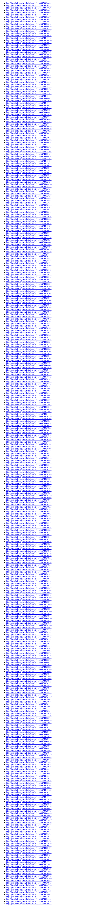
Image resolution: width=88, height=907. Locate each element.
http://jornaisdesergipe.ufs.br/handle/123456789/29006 (29, 604)
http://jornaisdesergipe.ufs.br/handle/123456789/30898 (29, 363)
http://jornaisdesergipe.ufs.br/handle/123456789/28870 (29, 237)
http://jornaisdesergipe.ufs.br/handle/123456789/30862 (29, 70)
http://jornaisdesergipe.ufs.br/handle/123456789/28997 (29, 771)
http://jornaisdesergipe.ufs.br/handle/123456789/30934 (29, 544)
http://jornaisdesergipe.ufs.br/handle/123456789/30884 (29, 374)
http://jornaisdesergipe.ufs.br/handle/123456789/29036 (29, 799)
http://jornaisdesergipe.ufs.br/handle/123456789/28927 (29, 309)
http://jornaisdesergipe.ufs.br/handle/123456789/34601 (29, 388)
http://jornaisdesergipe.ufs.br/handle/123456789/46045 (29, 38)
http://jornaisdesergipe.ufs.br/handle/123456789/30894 (29, 479)
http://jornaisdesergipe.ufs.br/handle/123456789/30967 (29, 674)
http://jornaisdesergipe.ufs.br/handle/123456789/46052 (29, 637)
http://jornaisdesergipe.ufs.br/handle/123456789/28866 (29, 126)
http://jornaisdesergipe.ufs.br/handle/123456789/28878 (29, 147)
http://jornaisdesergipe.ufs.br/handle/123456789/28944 (29, 356)
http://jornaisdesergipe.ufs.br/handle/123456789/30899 (29, 449)
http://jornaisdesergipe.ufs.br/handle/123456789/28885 (29, 186)
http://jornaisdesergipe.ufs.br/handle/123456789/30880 (29, 432)
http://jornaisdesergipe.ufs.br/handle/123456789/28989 (29, 804)
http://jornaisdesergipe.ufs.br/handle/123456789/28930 (29, 314)
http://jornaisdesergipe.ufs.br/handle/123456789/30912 (29, 451)
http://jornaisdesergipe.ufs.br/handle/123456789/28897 (29, 121)
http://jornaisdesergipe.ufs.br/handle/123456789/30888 (29, 460)
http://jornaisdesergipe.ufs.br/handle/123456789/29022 (29, 836)
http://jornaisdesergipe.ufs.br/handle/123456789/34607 (29, 894)
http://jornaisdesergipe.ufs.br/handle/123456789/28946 (29, 205)
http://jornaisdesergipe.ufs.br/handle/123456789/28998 (29, 806)
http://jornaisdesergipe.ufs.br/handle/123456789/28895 (29, 133)
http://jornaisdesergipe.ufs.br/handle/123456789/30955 (29, 558)
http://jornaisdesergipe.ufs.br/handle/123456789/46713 (29, 630)
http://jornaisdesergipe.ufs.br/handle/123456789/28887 (29, 87)
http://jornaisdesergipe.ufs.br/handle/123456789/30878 (29, 481)
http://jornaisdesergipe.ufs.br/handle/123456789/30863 (29, 68)
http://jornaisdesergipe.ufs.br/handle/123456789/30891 (29, 472)
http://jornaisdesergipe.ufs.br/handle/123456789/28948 (29, 300)
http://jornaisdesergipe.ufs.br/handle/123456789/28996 (29, 609)
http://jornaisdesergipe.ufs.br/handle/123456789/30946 (29, 537)
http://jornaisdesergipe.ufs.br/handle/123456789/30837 (29, 33)
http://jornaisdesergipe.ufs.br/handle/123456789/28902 (29, 289)
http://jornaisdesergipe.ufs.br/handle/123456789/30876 (29, 409)
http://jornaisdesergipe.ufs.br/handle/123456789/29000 (29, 739)
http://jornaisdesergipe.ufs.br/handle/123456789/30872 (29, 17)
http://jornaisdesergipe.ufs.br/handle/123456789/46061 (29, 769)
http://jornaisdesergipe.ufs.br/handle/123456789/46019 (29, 149)
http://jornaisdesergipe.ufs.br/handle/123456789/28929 (29, 217)
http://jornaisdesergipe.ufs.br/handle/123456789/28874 (29, 140)
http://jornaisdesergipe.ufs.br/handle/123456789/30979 (29, 892)
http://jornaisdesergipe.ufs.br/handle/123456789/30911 (28, 523)
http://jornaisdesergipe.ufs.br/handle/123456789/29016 (29, 825)
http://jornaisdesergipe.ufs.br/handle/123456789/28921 (29, 263)
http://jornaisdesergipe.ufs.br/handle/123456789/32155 (29, 145)
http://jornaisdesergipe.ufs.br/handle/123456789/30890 (29, 419)
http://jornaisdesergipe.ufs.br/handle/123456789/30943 (29, 435)
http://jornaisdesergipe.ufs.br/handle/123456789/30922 (29, 507)
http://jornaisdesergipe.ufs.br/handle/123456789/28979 (29, 683)
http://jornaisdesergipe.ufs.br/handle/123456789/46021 (29, 161)
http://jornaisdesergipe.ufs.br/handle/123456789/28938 (29, 344)
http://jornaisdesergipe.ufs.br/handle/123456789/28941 (29, 293)
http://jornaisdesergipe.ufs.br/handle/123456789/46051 (29, 381)
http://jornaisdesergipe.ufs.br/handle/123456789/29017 (29, 801)
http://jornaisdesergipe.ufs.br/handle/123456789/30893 (29, 430)
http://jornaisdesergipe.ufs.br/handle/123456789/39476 (29, 370)
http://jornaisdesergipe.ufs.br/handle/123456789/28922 (29, 131)
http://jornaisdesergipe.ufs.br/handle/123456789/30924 (29, 360)
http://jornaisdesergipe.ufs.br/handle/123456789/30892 (29, 511)
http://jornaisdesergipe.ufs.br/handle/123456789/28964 (29, 627)
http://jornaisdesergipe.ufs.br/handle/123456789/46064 (29, 797)
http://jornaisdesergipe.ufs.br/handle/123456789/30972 (29, 883)
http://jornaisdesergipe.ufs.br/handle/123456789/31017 (29, 897)
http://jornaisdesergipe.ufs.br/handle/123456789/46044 (29, 12)
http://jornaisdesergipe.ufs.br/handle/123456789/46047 (29, 59)
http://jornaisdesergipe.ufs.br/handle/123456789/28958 (29, 613)
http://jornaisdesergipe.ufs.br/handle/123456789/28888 (29, 200)
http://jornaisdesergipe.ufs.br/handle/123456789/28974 (29, 718)
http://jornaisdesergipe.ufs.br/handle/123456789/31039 (29, 887)
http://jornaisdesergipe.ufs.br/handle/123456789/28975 (29, 753)
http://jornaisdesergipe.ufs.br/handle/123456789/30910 (29, 437)
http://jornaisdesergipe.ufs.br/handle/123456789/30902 (29, 463)
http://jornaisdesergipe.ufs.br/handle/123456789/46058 (29, 741)
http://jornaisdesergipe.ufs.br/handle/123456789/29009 (29, 672)
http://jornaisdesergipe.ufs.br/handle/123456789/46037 (29, 226)
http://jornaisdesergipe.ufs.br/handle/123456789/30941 (29, 465)
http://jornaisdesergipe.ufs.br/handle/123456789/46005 (29, 82)
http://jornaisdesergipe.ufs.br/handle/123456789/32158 (29, 709)
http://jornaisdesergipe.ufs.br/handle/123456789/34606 (29, 646)
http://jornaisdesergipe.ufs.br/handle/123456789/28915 (29, 277)
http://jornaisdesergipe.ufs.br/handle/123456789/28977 (29, 620)
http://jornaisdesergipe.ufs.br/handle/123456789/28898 (29, 247)
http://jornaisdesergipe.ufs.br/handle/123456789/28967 (29, 697)
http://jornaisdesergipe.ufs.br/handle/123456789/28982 (29, 737)
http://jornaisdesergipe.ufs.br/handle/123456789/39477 (29, 607)
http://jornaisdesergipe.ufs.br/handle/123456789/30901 (29, 386)
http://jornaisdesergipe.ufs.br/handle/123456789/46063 (29, 788)
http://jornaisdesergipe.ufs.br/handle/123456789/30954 (29, 579)
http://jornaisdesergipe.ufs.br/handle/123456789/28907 (29, 228)
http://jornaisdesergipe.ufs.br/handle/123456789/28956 (29, 711)
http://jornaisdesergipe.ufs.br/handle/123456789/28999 (29, 667)
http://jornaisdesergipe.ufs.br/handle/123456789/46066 (29, 813)
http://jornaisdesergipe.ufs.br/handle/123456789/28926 (29, 240)
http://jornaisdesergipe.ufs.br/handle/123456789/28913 (29, 270)
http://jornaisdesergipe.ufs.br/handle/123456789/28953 (29, 335)
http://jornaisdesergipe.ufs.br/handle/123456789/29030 (29, 855)
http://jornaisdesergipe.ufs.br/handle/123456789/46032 (29, 47)
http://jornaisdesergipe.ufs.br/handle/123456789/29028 (29, 853)
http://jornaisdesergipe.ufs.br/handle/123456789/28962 (29, 730)
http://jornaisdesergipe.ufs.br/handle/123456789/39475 (29, 89)
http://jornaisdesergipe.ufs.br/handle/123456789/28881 (29, 84)
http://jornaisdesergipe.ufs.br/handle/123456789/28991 (29, 690)
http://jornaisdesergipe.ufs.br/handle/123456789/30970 (29, 616)
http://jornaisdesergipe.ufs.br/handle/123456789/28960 (29, 678)
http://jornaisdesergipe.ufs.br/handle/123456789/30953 (29, 425)
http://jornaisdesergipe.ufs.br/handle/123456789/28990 (29, 639)
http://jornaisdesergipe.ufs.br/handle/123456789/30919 (29, 542)
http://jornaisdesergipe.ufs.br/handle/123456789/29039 (29, 869)
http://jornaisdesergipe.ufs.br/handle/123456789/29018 (29, 829)
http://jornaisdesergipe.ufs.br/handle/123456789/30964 (29, 625)
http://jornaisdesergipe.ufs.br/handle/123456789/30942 (29, 551)
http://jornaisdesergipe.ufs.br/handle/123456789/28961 (29, 704)
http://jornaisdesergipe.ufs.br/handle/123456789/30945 (29, 572)
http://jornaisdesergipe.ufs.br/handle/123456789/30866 (29, 77)
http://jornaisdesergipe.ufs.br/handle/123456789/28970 (29, 602)
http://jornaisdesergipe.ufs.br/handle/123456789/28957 (29, 755)
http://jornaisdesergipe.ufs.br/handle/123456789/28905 (29, 207)
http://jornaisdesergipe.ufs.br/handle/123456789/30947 (29, 569)
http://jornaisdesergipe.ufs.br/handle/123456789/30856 (29, 45)
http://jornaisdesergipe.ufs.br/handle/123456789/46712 (29, 377)
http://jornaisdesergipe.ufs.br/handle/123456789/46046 (29, 56)
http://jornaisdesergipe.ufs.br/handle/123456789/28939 (29, 349)
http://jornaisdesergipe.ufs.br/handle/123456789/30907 (29, 407)
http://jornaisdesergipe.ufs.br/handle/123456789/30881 (29, 470)
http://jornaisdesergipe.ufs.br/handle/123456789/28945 (29, 323)
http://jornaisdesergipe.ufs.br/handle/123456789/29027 (29, 848)
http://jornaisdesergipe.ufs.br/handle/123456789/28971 (29, 634)
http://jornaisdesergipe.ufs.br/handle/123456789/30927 (29, 400)
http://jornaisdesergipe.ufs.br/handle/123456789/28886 (29, 261)
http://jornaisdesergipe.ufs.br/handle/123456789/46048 (29, 63)
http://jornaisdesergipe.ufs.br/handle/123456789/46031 (29, 43)
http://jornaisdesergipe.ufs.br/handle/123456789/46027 (29, 22)
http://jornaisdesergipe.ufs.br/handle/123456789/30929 (29, 446)
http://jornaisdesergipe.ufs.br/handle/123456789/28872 (29, 268)
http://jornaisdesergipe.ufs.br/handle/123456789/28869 (29, 212)
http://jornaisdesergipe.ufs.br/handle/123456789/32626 (29, 196)
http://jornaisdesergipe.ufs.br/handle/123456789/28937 (29, 337)
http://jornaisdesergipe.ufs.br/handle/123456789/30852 (29, 29)
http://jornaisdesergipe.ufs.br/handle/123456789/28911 (28, 256)
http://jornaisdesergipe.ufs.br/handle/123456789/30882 (29, 384)
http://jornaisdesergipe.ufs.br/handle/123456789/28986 (29, 702)
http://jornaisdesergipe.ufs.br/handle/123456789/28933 (29, 328)
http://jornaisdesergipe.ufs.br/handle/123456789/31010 (29, 901)
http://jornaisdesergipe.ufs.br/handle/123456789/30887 (29, 402)
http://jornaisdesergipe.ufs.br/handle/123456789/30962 (29, 514)
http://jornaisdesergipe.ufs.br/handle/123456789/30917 (29, 535)
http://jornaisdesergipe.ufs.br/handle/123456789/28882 (29, 191)
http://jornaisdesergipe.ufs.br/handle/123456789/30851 (29, 10)
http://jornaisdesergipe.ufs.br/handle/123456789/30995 (29, 880)
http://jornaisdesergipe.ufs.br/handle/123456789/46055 (29, 662)
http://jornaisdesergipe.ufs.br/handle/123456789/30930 (29, 509)
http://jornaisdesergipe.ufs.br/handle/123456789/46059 (29, 748)
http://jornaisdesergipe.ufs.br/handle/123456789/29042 (29, 876)
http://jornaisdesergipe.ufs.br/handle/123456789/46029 (29, 8)
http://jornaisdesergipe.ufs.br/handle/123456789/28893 (29, 219)
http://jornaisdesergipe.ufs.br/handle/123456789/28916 (29, 114)
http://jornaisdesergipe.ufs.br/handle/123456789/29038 (29, 832)
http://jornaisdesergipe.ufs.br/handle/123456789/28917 (29, 296)
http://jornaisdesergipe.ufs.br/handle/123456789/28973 (29, 685)
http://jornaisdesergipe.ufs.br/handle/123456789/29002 (29, 811)
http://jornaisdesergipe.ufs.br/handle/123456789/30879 (29, 372)
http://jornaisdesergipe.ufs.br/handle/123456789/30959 (29, 574)
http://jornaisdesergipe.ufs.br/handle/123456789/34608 (29, 899)
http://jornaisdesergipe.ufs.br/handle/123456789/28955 (29, 692)
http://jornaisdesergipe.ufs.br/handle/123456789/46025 (29, 193)
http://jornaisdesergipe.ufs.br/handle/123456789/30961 (29, 593)
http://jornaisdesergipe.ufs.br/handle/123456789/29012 (29, 732)
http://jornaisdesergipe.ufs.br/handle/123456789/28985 (29, 665)
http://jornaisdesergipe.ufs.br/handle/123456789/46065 (29, 808)
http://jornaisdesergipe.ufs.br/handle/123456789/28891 (29, 221)
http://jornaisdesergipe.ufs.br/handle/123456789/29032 (29, 860)
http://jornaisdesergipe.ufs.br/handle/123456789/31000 (29, 871)
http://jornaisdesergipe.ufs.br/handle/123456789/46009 (29, 112)
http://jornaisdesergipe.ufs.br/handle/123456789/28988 (29, 785)
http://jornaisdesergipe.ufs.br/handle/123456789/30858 (29, 54)
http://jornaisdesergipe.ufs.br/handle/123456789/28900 (29, 265)
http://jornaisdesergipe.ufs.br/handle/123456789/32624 (29, 182)
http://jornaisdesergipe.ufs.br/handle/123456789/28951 (29, 421)
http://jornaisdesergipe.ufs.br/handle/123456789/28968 (29, 723)
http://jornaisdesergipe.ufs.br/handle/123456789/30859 (29, 52)
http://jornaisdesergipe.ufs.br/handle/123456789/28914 (29, 326)
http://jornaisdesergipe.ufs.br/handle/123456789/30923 (29, 391)
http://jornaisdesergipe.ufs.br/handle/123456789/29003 (29, 699)
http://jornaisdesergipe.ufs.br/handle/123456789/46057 (29, 734)
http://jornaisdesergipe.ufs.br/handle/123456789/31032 (29, 890)
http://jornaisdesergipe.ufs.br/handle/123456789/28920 (29, 302)
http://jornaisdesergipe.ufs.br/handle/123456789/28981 (29, 641)
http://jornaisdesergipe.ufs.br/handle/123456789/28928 (29, 330)
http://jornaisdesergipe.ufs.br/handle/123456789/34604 (29, 412)
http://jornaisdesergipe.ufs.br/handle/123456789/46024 (29, 184)
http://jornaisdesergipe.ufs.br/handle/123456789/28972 (29, 660)
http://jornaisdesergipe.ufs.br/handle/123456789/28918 (29, 138)
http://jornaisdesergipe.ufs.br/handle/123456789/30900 (29, 497)
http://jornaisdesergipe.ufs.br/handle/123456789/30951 (29, 586)
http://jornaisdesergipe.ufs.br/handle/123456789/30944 (29, 546)
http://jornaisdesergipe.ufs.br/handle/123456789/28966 (29, 669)
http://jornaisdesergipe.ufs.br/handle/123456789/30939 (29, 530)
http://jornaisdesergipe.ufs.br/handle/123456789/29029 (29, 850)
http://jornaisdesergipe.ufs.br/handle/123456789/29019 (29, 818)
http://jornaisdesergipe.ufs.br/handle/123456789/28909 (29, 244)
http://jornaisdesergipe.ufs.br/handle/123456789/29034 (29, 713)
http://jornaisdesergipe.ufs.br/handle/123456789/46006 (29, 96)
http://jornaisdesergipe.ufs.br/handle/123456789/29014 (29, 764)
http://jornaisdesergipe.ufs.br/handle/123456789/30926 (29, 416)
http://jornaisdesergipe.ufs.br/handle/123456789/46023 (29, 172)
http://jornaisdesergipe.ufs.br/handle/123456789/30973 (29, 904)
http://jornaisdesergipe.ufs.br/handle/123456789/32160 (29, 725)
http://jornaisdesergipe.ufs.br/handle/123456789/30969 (29, 632)
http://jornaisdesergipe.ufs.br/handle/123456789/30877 (29, 453)
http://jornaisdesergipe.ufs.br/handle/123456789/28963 (29, 595)
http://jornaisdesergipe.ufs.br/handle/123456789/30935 (29, 565)
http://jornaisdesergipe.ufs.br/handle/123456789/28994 (29, 655)
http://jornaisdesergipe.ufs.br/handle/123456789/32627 (29, 203)
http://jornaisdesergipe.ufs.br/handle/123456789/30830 (29, 3)
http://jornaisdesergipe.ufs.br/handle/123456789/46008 (29, 103)
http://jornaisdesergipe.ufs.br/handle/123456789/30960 (29, 590)
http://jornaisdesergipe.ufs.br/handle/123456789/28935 (29, 347)
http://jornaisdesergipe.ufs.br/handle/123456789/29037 (29, 820)
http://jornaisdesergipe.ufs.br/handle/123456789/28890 (29, 110)
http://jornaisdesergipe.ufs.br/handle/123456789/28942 (29, 358)
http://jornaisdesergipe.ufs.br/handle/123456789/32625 (29, 189)
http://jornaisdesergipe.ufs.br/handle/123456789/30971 (29, 658)
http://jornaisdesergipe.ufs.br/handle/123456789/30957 (29, 588)
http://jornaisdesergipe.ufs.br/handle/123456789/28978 (29, 653)
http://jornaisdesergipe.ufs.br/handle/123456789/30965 (29, 681)
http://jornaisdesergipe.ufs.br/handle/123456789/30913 (29, 521)
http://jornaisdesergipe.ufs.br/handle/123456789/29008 (29, 676)
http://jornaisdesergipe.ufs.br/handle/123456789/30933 (29, 502)
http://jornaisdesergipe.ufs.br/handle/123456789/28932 (29, 282)
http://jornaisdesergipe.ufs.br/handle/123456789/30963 (29, 581)
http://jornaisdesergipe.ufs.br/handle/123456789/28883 (29, 258)
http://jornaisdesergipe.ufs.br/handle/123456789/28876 (29, 233)
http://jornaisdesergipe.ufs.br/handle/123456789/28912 (29, 319)
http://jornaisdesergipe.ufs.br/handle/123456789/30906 (29, 474)
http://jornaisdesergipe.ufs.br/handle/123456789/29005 (29, 706)
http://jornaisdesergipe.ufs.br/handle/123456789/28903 (29, 175)
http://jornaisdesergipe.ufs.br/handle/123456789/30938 (29, 444)
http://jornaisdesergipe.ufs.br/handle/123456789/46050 (29, 423)
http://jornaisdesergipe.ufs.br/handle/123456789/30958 (29, 583)
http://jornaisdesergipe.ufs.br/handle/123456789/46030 (29, 36)
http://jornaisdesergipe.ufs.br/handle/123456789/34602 (29, 395)
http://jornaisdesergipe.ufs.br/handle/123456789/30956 (29, 528)
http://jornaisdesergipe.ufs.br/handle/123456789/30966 (29, 597)
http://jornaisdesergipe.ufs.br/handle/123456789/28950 (29, 367)
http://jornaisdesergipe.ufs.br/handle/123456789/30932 (29, 428)
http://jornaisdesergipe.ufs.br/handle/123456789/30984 (29, 878)
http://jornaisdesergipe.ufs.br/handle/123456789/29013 (29, 778)
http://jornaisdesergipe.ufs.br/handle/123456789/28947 (29, 354)
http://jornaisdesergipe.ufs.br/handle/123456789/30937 (29, 560)
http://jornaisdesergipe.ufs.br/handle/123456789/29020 (29, 834)
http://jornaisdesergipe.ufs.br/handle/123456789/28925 (29, 333)
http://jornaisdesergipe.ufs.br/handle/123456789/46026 (29, 26)
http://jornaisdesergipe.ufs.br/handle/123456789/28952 (29, 456)
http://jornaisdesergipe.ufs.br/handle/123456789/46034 (29, 210)
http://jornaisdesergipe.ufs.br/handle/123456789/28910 (29, 312)
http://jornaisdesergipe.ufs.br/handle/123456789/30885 (29, 442)
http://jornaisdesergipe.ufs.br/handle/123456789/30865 (29, 75)
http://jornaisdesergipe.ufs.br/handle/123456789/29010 (29, 822)
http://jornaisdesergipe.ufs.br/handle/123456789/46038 (29, 231)
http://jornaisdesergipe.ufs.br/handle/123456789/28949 (29, 321)
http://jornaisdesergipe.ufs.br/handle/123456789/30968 (29, 688)
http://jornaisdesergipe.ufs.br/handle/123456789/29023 (29, 841)
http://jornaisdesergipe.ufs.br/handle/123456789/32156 (29, 154)
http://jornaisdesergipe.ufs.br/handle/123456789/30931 (29, 539)
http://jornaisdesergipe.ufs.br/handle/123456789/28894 (29, 284)
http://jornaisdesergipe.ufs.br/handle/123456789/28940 (29, 351)
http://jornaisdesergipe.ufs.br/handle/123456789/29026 (29, 843)
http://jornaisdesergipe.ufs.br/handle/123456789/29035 (29, 762)
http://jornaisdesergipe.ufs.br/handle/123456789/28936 (29, 340)
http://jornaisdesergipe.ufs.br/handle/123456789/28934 (29, 80)
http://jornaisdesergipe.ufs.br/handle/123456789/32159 (29, 716)
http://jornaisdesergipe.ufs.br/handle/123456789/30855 (29, 19)
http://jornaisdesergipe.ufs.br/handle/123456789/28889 (29, 272)
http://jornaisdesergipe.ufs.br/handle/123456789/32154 (29, 135)
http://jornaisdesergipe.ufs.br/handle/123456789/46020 (29, 156)
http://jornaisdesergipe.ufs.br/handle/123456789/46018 (29, 142)
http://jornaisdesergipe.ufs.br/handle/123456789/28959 (29, 623)
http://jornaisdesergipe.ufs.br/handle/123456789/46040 (29, 242)
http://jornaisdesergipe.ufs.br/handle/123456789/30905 (29, 393)
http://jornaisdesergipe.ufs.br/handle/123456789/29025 (29, 846)
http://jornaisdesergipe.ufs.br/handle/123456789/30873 (29, 108)
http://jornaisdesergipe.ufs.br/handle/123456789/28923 (29, 275)
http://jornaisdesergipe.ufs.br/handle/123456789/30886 (29, 477)
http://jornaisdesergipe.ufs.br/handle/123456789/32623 (29, 170)
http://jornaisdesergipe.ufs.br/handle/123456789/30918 (29, 484)
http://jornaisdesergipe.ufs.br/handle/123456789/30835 (29, 15)
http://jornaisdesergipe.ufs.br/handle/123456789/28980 (29, 767)
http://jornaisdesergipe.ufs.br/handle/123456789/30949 (29, 576)
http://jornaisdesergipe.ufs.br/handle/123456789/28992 (29, 743)
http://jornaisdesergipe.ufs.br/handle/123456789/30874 (29, 117)
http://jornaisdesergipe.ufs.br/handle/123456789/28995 (29, 727)
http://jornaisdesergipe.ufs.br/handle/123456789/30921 (29, 549)
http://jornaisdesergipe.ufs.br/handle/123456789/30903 (29, 379)
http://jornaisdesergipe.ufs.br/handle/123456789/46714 (29, 885)
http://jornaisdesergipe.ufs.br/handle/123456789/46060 (29, 757)
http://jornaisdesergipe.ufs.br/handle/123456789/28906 (29, 298)
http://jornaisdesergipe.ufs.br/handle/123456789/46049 (29, 365)
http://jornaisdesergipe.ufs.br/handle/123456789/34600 (29, 119)
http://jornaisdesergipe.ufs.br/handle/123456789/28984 (29, 611)
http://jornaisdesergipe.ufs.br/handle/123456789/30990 (29, 873)
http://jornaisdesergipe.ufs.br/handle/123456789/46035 (29, 214)
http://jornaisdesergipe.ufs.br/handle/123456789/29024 (29, 839)
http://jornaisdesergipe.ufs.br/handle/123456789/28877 (29, 279)
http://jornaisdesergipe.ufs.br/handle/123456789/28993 (29, 792)
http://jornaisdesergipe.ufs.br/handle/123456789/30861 (29, 61)
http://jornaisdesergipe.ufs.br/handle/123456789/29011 (28, 760)
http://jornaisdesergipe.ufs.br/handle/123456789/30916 (29, 467)
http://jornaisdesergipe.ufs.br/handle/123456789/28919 (29, 101)
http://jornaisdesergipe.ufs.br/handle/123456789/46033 (29, 198)
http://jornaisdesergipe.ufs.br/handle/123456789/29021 (29, 827)
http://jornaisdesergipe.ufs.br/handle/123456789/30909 (29, 488)
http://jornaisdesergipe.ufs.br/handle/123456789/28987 (29, 746)
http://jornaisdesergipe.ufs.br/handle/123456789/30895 (29, 525)
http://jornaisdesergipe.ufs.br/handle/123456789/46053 (29, 790)
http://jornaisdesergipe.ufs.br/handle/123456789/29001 (29, 651)
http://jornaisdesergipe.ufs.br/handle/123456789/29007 (29, 815)
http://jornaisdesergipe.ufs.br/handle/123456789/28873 (29, 105)
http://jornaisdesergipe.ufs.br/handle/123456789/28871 (29, 254)
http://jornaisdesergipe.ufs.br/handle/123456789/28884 (29, 291)
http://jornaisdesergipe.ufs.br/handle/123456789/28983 (29, 783)
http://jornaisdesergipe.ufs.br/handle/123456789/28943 (29, 305)
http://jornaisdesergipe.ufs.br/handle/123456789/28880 (29, 251)
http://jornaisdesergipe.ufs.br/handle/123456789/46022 (29, 166)
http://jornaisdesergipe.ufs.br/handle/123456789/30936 (29, 495)
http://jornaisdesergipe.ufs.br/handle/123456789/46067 (29, 862)
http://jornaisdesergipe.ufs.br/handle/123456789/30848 (29, 24)
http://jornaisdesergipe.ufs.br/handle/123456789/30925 (29, 516)
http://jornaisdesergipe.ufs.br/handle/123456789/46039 (29, 235)
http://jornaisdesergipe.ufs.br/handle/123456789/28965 (29, 648)
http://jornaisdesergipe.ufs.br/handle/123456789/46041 (29, 49)
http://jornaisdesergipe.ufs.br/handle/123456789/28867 (29, 159)
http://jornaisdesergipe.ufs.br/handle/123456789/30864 (29, 73)
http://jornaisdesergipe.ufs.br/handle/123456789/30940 (29, 562)
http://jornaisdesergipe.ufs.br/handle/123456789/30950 (29, 555)
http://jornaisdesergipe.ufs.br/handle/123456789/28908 (29, 307)
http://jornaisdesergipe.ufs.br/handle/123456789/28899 (29, 152)
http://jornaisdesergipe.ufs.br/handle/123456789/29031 (29, 857)
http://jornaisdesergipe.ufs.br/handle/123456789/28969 (29, 750)
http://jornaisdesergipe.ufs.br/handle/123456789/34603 (29, 405)
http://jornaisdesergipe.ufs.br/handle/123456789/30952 (29, 567)
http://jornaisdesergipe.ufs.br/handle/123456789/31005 (29, 864)
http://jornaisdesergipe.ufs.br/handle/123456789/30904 (29, 500)
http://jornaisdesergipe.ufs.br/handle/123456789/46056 (29, 720)
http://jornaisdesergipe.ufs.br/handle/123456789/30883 (29, 486)
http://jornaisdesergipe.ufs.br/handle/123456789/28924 (29, 316)
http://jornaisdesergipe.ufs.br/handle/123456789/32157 (29, 695)
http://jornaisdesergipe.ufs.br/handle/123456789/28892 (29, 91)
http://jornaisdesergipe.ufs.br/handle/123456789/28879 (29, 177)
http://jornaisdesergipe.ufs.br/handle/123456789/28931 (29, 342)
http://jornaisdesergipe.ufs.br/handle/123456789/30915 (29, 532)
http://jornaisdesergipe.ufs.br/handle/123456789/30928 (29, 553)
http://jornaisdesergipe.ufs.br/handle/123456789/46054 (29, 618)
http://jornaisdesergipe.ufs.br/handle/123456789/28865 (29, 94)
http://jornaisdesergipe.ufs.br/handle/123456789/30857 (29, 31)
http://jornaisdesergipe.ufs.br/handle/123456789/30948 (29, 518)
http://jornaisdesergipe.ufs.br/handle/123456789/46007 (29, 98)
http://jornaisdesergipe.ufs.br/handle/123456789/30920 (29, 493)
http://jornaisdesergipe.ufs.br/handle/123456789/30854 (29, 40)
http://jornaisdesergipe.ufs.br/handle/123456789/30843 (29, 5)
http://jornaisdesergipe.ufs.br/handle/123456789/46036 (29, 224)
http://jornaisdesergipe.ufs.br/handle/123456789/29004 (29, 774)
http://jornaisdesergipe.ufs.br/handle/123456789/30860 (29, 66)
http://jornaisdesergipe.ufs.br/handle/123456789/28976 (29, 781)
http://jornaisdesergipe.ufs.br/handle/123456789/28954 (29, 644)
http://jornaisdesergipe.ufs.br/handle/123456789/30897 (29, 490)
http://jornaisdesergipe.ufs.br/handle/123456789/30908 (29, 398)
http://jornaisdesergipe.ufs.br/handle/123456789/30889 (29, 504)
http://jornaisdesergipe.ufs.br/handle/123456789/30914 (29, 458)
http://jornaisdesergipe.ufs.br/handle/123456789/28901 (29, 168)
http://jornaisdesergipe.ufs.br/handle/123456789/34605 (29, 414)
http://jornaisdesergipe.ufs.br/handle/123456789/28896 (29, 249)
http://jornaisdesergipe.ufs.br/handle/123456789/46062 (29, 776)
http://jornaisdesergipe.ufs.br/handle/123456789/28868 (29, 179)
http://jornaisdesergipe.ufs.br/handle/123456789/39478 (29, 866)
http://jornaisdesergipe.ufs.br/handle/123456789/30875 (29, 124)
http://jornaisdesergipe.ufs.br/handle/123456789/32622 (29, 163)
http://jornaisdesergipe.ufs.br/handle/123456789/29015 (29, 795)
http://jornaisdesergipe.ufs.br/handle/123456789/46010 (29, 128)
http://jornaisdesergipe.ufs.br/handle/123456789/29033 (29, 600)
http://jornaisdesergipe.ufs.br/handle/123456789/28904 (29, 286)
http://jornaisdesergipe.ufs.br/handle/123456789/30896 (29, 439)
